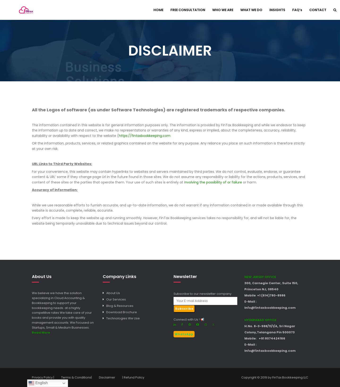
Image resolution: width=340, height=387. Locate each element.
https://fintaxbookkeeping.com (144, 135)
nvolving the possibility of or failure (213, 182)
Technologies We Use (123, 318)
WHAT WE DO (251, 10)
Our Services (116, 299)
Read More (41, 332)
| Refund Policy (133, 377)
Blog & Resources (119, 306)
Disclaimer (107, 377)
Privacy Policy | (43, 377)
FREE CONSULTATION (187, 10)
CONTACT (317, 10)
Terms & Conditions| (76, 377)
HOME (158, 10)
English (38, 383)
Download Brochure (121, 312)
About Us (113, 293)
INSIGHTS (277, 10)
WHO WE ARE (222, 10)
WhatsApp (184, 334)
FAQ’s (297, 10)
